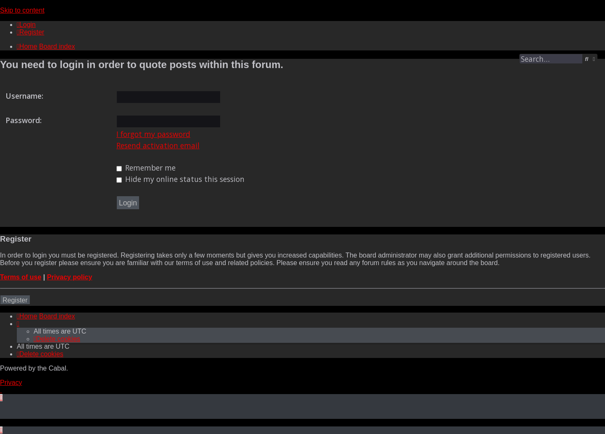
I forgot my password (153, 134)
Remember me (146, 168)
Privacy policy (69, 277)
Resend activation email (158, 145)
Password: (23, 120)
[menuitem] (26, 24)
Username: (24, 96)
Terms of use (20, 277)
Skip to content (22, 10)
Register (15, 300)
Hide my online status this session (180, 179)
